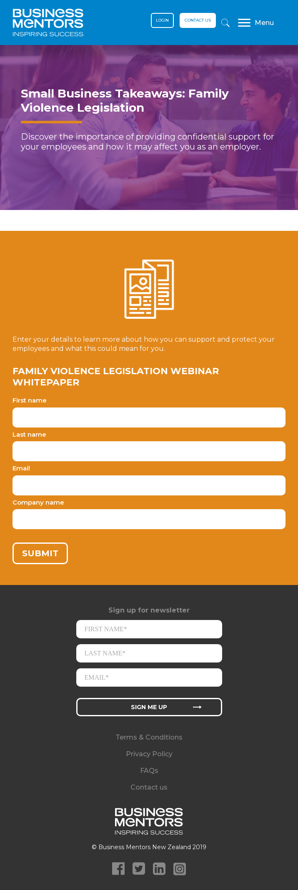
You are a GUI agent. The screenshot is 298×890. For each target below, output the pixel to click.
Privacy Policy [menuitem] (149, 754)
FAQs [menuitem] (149, 771)
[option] (149, 137)
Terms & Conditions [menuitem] (149, 737)
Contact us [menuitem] (149, 787)
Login (162, 20)
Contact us (198, 20)
